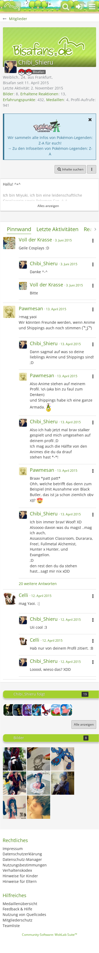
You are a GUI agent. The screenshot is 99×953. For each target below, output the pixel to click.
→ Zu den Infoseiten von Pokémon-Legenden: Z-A (50, 151)
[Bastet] (18, 710)
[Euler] (9, 710)
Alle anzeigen (84, 724)
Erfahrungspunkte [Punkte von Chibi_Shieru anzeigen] (19, 99)
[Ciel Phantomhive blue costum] (62, 783)
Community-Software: (49, 934)
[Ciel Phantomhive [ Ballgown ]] (14, 807)
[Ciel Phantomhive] (38, 807)
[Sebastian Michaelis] (38, 759)
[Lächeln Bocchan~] (14, 759)
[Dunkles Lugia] (47, 710)
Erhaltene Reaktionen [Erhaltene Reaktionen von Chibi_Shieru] (39, 93)
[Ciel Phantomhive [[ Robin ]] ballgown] (38, 783)
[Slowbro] (66, 710)
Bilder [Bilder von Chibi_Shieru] (8, 93)
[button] (92, 6)
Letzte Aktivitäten (57, 229)
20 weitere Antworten (38, 583)
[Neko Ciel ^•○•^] (14, 783)
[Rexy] (28, 710)
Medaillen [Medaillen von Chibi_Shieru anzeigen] (55, 99)
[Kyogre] (56, 710)
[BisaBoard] (12, 6)
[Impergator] (37, 710)
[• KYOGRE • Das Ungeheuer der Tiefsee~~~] (62, 759)
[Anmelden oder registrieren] (79, 6)
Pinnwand (19, 229)
